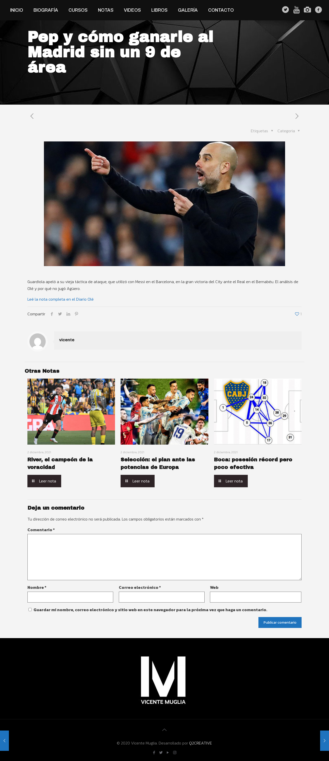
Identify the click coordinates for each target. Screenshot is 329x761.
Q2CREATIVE (200, 743)
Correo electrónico (140, 587)
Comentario (41, 530)
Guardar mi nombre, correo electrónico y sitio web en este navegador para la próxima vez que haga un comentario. (150, 610)
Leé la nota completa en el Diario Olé (60, 299)
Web (214, 587)
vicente (66, 339)
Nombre (36, 587)
